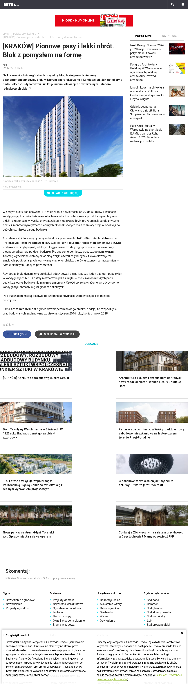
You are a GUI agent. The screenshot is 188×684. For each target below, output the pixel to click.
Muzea (101, 584)
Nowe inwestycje (108, 600)
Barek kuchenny (157, 547)
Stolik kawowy (156, 551)
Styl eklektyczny (16, 539)
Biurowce (56, 592)
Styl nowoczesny (17, 555)
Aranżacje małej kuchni (114, 547)
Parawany (153, 555)
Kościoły (102, 588)
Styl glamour (155, 505)
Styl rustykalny (156, 513)
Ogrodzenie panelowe (67, 505)
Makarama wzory (111, 501)
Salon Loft (59, 555)
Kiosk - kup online (94, 20)
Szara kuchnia (109, 543)
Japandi (11, 551)
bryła (6, 33)
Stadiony (55, 588)
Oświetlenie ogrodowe (20, 497)
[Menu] (183, 4)
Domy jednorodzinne (63, 580)
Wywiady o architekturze (112, 604)
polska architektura (24, 33)
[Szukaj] (172, 4)
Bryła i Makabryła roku (158, 588)
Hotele (101, 596)
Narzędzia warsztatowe (68, 501)
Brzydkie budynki (14, 600)
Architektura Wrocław (16, 588)
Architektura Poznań (16, 592)
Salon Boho (60, 551)
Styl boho (153, 497)
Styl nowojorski (16, 547)
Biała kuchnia (108, 539)
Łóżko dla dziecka (158, 539)
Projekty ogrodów (17, 505)
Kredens (152, 543)
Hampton (152, 501)
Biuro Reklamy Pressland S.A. (22, 626)
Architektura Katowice (17, 596)
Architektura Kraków (15, 584)
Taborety (152, 559)
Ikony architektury (108, 580)
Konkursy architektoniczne (161, 600)
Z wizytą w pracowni (157, 596)
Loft (149, 517)
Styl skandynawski (159, 509)
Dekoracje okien (110, 505)
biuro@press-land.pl (16, 622)
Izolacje (58, 509)
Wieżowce (103, 592)
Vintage (11, 543)
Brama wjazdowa (64, 521)
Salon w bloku (62, 543)
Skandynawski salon (66, 547)
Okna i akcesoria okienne (69, 517)
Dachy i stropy (62, 513)
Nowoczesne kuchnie (113, 551)
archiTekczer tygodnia (158, 580)
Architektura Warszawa (17, 580)
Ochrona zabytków (155, 592)
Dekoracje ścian (110, 497)
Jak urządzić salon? (66, 539)
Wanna (104, 513)
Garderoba (106, 509)
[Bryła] (11, 4)
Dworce (55, 596)
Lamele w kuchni (110, 555)
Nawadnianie (14, 501)
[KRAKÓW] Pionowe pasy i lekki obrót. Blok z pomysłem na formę (42, 37)
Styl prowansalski (158, 521)
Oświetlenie (107, 517)
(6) (62, 193)
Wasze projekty (154, 584)
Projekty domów (63, 497)
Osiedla (55, 584)
